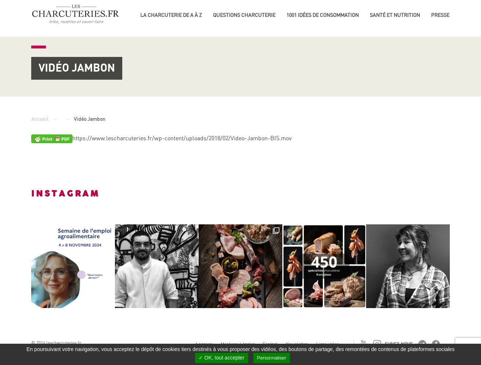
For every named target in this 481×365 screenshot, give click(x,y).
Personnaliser (271, 358)
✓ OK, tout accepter (222, 358)
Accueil (40, 119)
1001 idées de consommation (322, 15)
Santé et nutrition (395, 15)
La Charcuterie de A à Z (171, 15)
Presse (440, 15)
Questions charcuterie (244, 15)
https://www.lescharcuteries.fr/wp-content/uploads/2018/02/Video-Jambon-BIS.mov (182, 138)
